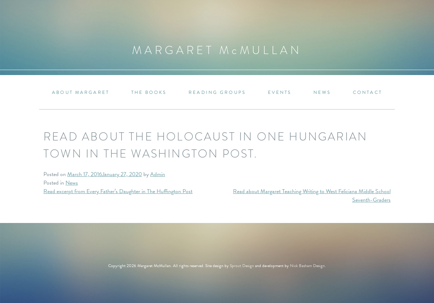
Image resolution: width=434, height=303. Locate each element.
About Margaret (80, 92)
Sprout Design (242, 265)
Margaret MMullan (217, 50)
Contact (367, 92)
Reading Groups (217, 92)
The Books (149, 92)
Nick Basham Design (307, 265)
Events (280, 92)
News (322, 92)
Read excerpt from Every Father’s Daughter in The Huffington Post (117, 191)
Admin (157, 174)
